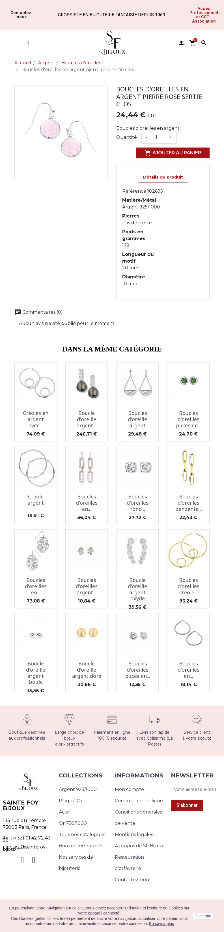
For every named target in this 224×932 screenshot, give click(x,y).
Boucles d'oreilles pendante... (188, 502)
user (181, 43)
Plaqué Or (71, 800)
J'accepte (203, 916)
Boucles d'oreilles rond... (137, 502)
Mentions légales (134, 834)
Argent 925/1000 (78, 789)
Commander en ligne (139, 800)
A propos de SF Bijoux (139, 846)
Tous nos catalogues (82, 834)
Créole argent (35, 499)
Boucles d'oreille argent (137, 419)
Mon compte (129, 789)
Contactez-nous (133, 879)
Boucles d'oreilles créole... (188, 586)
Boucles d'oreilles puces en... (188, 419)
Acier (64, 812)
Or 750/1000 (73, 823)
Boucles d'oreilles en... (87, 502)
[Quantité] (158, 137)
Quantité (126, 137)
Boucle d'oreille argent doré (86, 669)
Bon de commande (81, 846)
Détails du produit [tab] (163, 177)
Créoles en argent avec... (35, 419)
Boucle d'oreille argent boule (35, 672)
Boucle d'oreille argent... (86, 419)
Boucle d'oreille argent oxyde (137, 589)
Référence (134, 191)
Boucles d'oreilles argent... (87, 586)
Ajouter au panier (173, 153)
